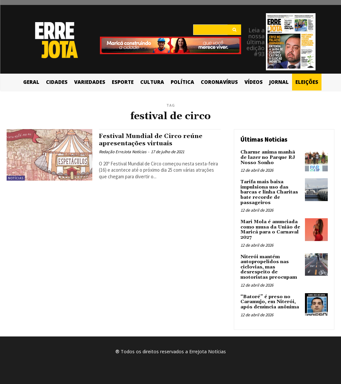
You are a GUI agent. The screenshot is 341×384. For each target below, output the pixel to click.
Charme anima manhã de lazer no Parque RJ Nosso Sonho (271, 157)
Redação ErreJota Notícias (122, 151)
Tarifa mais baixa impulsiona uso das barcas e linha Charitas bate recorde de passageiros (268, 192)
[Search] (234, 29)
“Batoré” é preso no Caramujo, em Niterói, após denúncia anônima (269, 301)
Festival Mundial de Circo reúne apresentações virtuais (152, 139)
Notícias (15, 178)
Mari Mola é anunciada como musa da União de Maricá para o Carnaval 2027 (270, 228)
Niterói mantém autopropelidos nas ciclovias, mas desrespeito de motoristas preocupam (268, 266)
